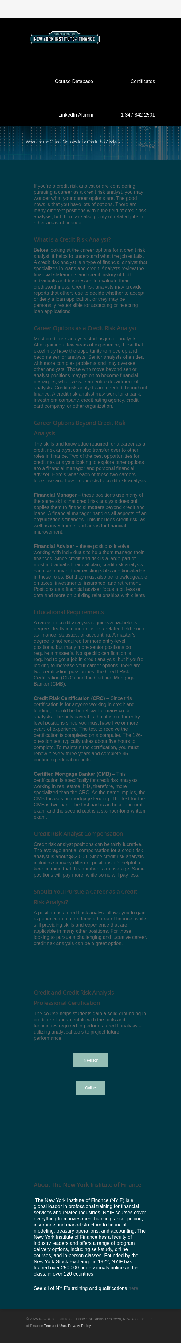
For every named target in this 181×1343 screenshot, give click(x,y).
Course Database (74, 81)
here (133, 1288)
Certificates (142, 81)
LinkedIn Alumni (75, 114)
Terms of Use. (55, 1326)
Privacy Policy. (80, 1326)
